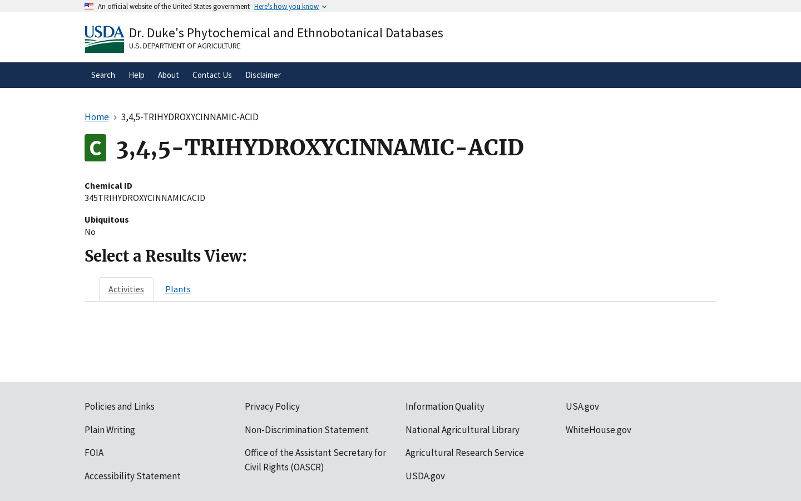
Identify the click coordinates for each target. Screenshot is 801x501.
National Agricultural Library (463, 430)
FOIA (94, 452)
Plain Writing (110, 430)
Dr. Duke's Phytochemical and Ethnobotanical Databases (286, 32)
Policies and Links (120, 406)
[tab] (126, 289)
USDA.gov (425, 476)
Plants (178, 288)
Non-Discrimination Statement (307, 430)
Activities (126, 288)
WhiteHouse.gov (598, 430)
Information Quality (445, 406)
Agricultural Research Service (465, 452)
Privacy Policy (272, 406)
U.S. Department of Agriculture (185, 46)
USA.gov (582, 406)
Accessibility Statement (133, 476)
